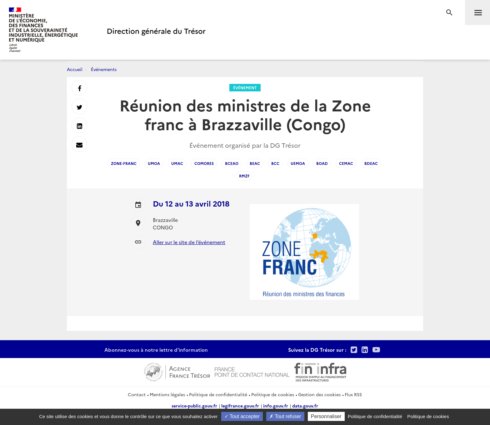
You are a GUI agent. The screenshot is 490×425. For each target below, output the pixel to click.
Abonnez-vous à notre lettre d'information (156, 349)
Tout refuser (285, 416)
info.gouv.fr (275, 405)
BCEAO (231, 163)
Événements (104, 69)
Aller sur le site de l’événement (189, 241)
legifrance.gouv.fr (240, 405)
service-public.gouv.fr (194, 405)
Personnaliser (326, 416)
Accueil (74, 69)
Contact (137, 394)
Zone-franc (124, 163)
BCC (275, 163)
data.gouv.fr (305, 405)
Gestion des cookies (319, 394)
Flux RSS (353, 394)
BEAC (255, 163)
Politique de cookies (272, 394)
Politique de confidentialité (218, 394)
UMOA (154, 163)
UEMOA (298, 163)
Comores (204, 163)
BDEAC (371, 163)
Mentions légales (167, 394)
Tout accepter (242, 416)
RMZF (244, 175)
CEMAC (346, 163)
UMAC (177, 163)
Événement (245, 87)
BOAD (322, 163)
